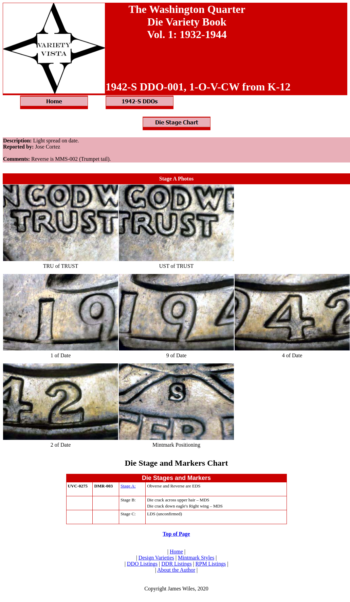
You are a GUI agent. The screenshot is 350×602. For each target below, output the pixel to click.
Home (176, 551)
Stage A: (128, 485)
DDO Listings (142, 564)
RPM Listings (211, 564)
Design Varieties (156, 558)
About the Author (176, 570)
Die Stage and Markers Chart (176, 463)
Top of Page (176, 534)
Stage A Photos (176, 179)
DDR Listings (176, 564)
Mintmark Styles (196, 558)
